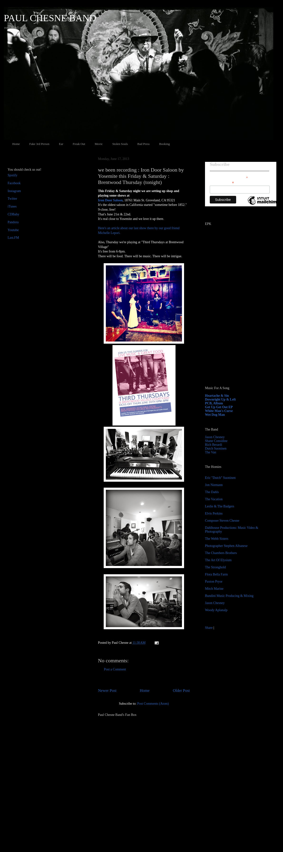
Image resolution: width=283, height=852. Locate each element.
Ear (61, 144)
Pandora (13, 222)
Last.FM (13, 237)
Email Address (222, 182)
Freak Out (79, 144)
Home (16, 144)
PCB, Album (214, 403)
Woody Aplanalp (216, 610)
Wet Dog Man (215, 414)
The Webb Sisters (216, 538)
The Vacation (214, 499)
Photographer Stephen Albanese (226, 546)
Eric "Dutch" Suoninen (220, 478)
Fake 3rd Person (39, 144)
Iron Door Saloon (110, 200)
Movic (99, 144)
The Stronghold (215, 567)
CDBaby (13, 214)
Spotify (12, 175)
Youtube (13, 230)
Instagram (14, 191)
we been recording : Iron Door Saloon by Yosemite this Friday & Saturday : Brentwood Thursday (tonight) (141, 176)
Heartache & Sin (217, 395)
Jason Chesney (215, 437)
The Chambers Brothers (221, 553)
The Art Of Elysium (218, 560)
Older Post (181, 690)
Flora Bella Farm (216, 574)
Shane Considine (216, 441)
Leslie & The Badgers (219, 506)
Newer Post (107, 690)
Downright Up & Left (220, 399)
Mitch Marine (214, 588)
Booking (164, 144)
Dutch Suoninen (216, 448)
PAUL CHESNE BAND (50, 18)
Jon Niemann (214, 485)
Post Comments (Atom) (153, 703)
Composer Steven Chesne (222, 520)
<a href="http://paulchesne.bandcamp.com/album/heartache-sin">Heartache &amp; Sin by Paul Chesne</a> (234, 328)
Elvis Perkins (214, 513)
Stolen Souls (120, 144)
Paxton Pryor (214, 581)
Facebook (14, 183)
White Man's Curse (219, 411)
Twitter (12, 198)
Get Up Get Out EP (219, 407)
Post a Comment (115, 669)
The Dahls (212, 492)
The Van (210, 452)
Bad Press (143, 144)
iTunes (12, 206)
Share (209, 627)
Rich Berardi (213, 444)
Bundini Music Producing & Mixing (229, 596)
